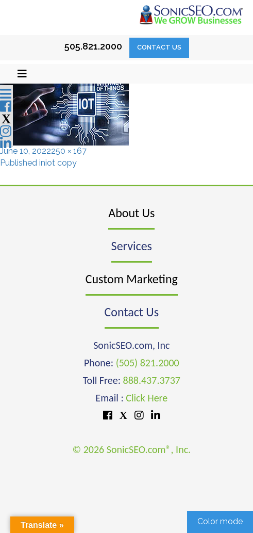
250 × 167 (69, 151)
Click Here (146, 398)
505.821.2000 (93, 46)
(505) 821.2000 (147, 363)
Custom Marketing (132, 278)
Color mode (220, 521)
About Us (131, 212)
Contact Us (159, 47)
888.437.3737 (151, 380)
